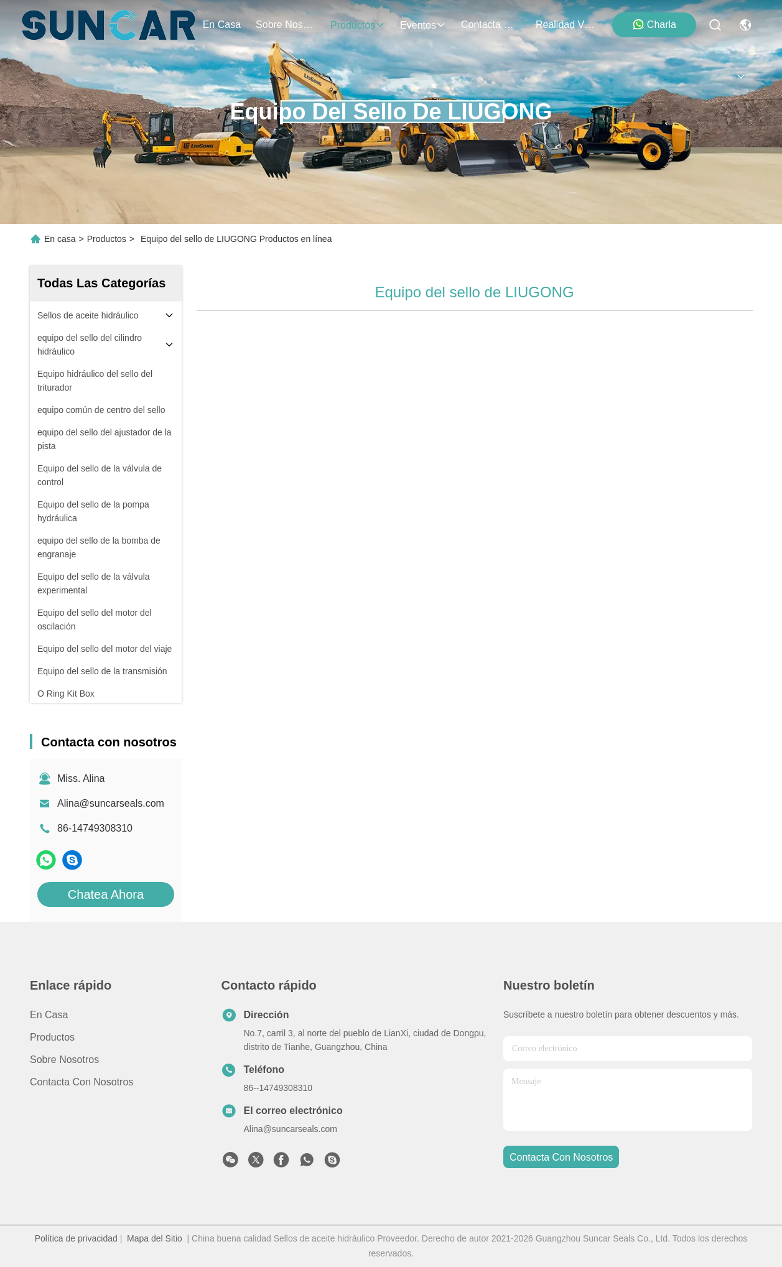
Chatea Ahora (106, 894)
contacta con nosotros (491, 24)
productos (357, 25)
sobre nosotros (285, 24)
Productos (106, 239)
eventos (423, 25)
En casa (222, 24)
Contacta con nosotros (81, 1082)
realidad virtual (565, 24)
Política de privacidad (76, 1238)
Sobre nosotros (64, 1059)
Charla (654, 24)
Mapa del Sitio (154, 1238)
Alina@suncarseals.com (110, 803)
